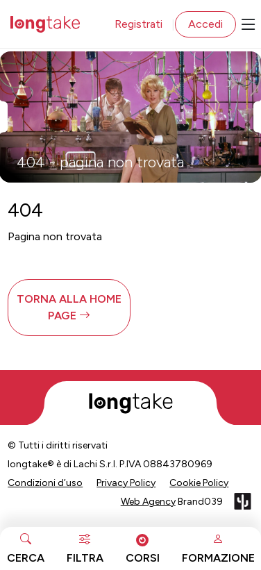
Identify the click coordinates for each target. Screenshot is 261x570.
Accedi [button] (205, 24)
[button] (69, 307)
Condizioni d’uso (45, 483)
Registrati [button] (138, 24)
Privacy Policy (125, 483)
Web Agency (148, 502)
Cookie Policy (198, 483)
